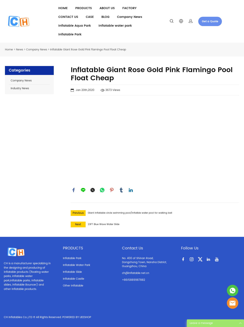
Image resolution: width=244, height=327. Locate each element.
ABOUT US (107, 8)
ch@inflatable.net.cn (135, 273)
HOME (63, 8)
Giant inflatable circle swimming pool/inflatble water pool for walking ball (130, 213)
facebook (73, 190)
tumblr (121, 190)
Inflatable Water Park (76, 265)
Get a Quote (210, 21)
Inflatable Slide (72, 272)
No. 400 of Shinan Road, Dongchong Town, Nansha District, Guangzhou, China (144, 262)
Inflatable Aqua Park (74, 25)
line (83, 190)
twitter (93, 190)
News (19, 49)
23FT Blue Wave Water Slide (103, 224)
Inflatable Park (70, 34)
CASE (90, 16)
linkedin (131, 190)
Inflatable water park (115, 25)
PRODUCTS (83, 8)
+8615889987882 (133, 280)
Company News (129, 16)
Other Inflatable (73, 285)
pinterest (112, 190)
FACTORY (129, 8)
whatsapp (102, 190)
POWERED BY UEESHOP (76, 317)
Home (9, 49)
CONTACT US (68, 16)
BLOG (105, 16)
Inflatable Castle (73, 279)
